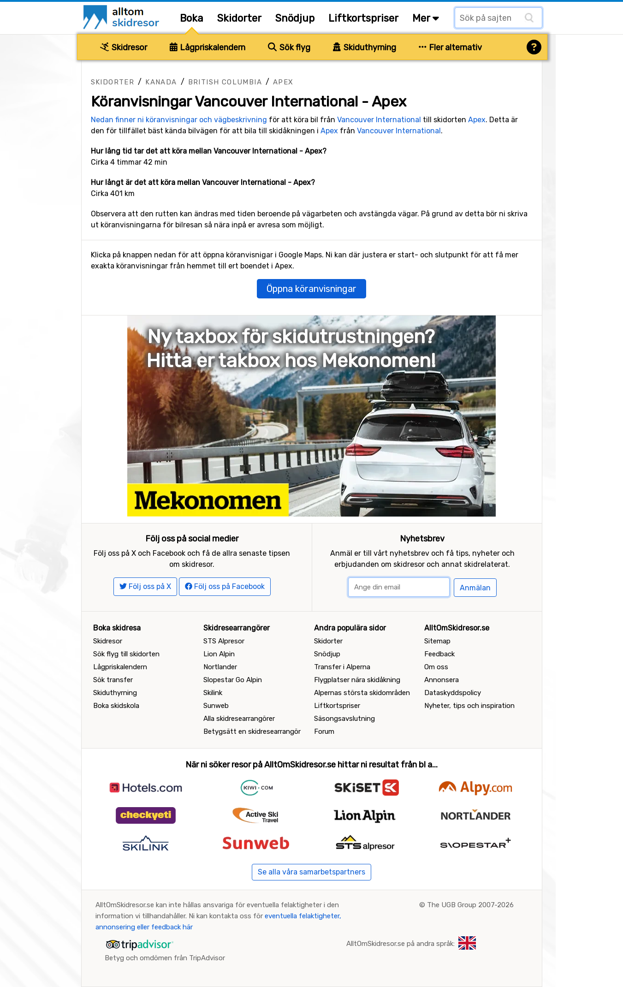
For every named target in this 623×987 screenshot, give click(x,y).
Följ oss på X (145, 586)
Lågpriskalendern (208, 47)
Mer (425, 18)
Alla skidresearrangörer (239, 718)
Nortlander (220, 667)
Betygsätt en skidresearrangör (252, 731)
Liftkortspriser (363, 18)
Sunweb (216, 706)
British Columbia (225, 82)
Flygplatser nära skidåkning (357, 680)
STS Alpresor (223, 641)
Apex (283, 82)
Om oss (436, 667)
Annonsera (441, 680)
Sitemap (437, 641)
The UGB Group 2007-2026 (470, 905)
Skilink (212, 693)
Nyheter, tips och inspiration (469, 706)
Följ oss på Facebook (225, 586)
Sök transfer (113, 680)
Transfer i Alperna (342, 667)
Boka (191, 18)
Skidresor (123, 47)
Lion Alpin (219, 654)
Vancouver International (379, 119)
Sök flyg (289, 47)
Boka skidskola (116, 706)
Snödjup (294, 18)
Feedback (439, 654)
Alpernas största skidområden (362, 693)
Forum (324, 731)
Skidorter (239, 18)
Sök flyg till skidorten (126, 654)
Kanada (161, 82)
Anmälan (475, 587)
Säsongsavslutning (344, 718)
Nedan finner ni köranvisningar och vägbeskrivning (179, 119)
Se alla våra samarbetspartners (311, 872)
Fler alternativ (450, 47)
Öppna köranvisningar (311, 288)
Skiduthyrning (364, 47)
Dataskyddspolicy (452, 693)
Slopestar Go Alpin (232, 680)
